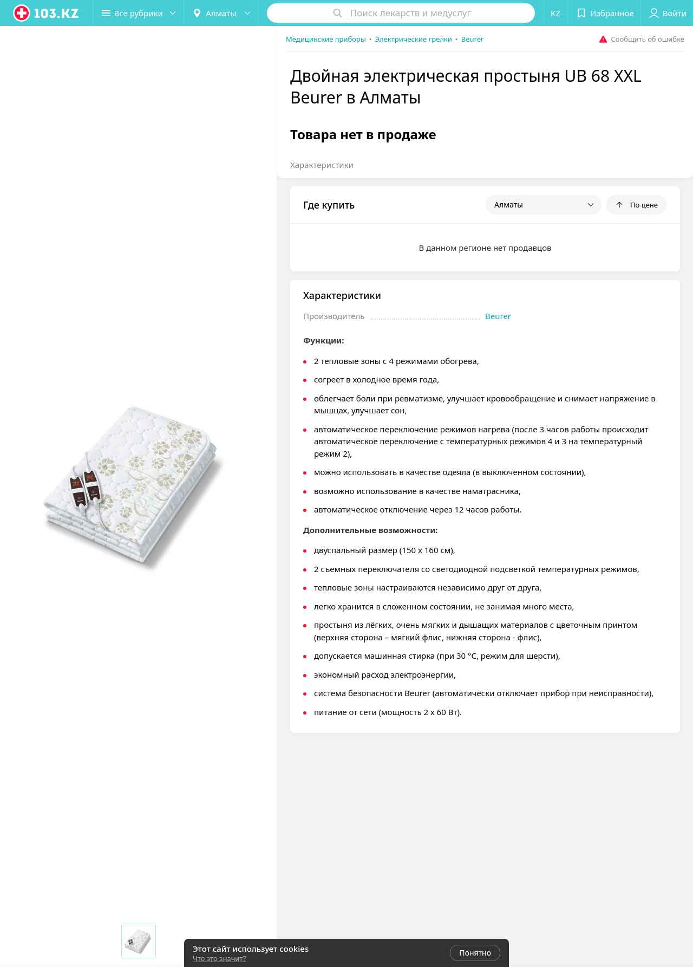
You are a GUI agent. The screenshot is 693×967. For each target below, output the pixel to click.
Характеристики (322, 164)
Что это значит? (219, 958)
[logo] (46, 13)
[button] (139, 13)
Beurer (498, 315)
